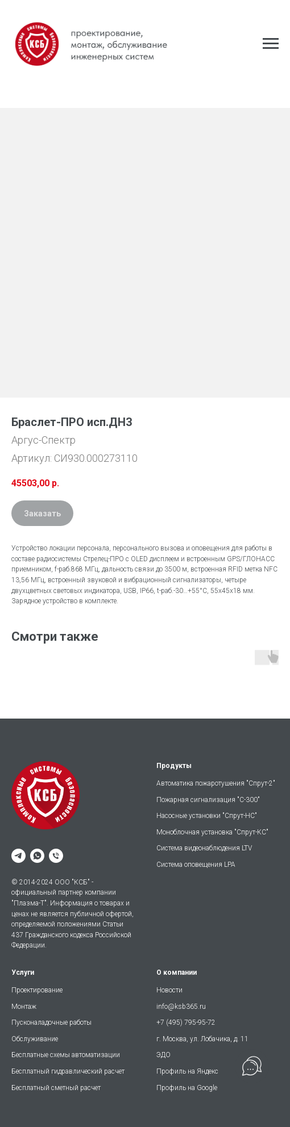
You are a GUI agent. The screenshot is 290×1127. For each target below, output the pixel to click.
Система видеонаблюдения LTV (204, 848)
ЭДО (163, 1055)
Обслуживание (34, 1039)
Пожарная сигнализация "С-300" (208, 800)
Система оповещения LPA (195, 865)
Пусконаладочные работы (51, 1022)
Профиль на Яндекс (187, 1071)
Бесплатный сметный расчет (56, 1088)
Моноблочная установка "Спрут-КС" (212, 832)
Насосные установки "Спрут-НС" (206, 816)
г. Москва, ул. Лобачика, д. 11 (202, 1039)
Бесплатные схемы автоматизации (65, 1055)
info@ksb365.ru (181, 1007)
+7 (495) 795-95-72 (186, 1022)
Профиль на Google (186, 1088)
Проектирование (37, 990)
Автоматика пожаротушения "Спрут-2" (215, 783)
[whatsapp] (37, 856)
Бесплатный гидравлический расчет (68, 1071)
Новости (169, 990)
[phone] (56, 856)
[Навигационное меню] (271, 43)
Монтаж (23, 1007)
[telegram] (18, 856)
